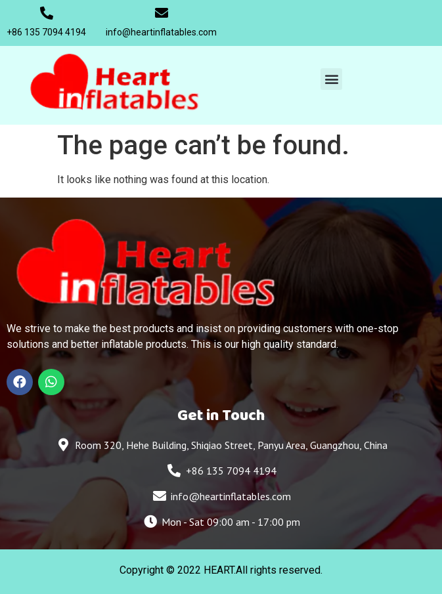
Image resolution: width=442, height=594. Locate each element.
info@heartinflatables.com (161, 32)
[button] (331, 79)
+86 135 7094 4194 (46, 32)
